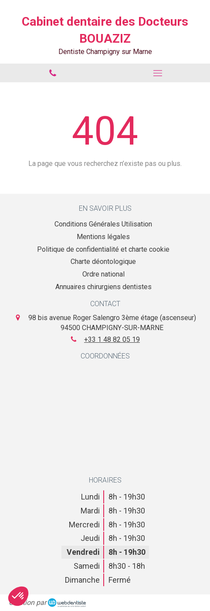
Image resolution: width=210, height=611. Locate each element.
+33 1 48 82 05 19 (112, 339)
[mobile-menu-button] (157, 73)
